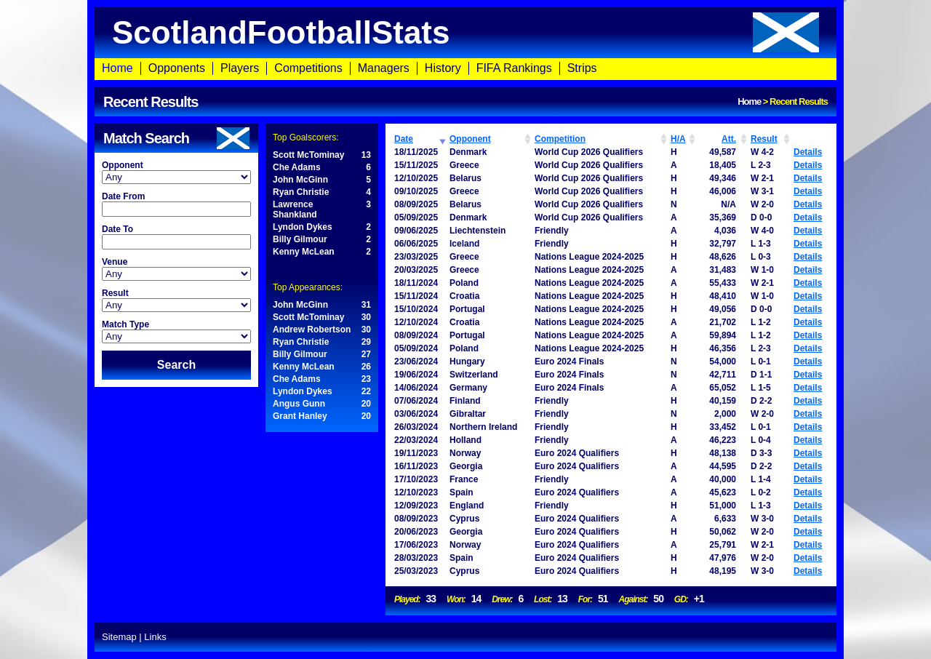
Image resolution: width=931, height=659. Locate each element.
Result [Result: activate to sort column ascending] (764, 139)
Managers (383, 68)
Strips (582, 68)
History (443, 68)
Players (239, 68)
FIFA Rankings (514, 68)
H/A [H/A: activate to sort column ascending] (678, 139)
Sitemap (119, 636)
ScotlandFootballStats (465, 32)
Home (117, 68)
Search (176, 365)
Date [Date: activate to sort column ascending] (403, 139)
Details (808, 152)
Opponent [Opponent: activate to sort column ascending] (470, 139)
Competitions (308, 68)
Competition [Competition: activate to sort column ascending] (560, 139)
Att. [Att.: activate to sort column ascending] (729, 139)
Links (155, 636)
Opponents (176, 68)
